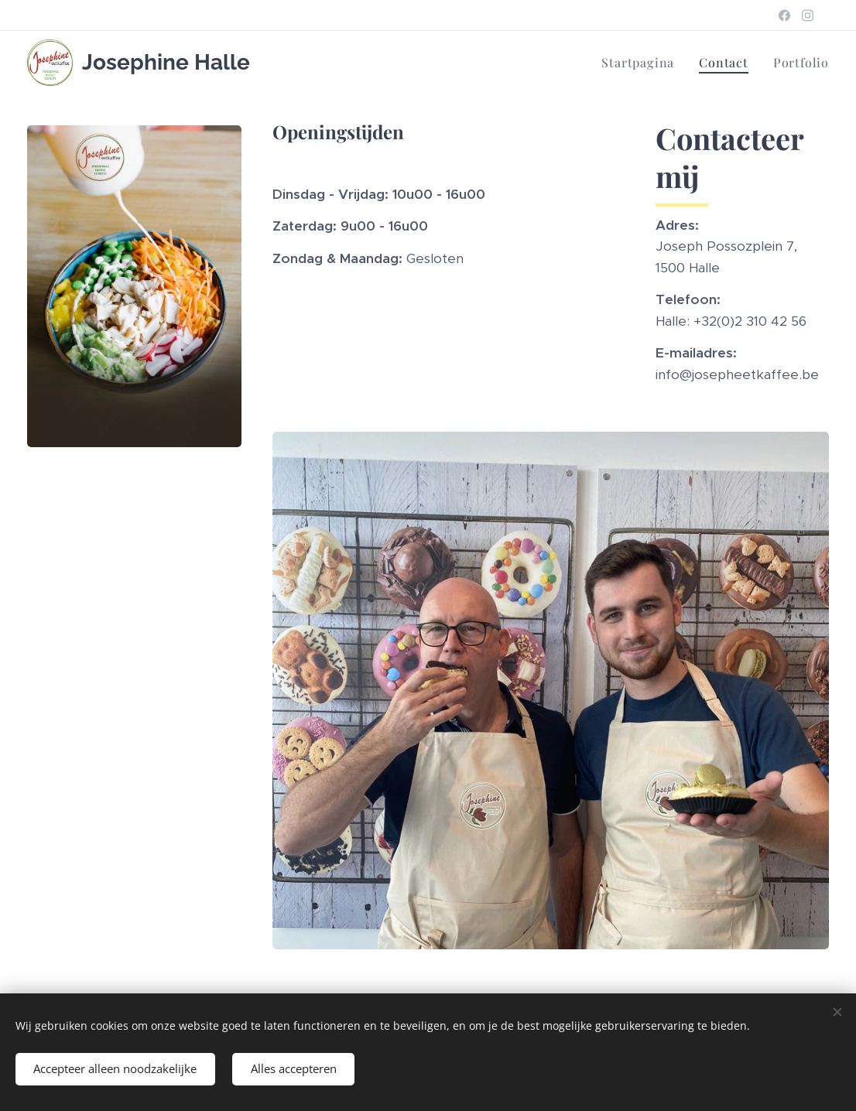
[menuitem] (642, 62)
